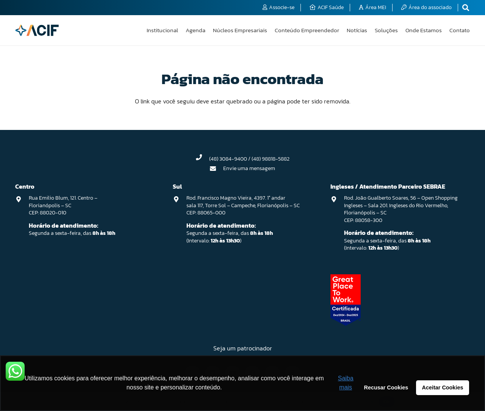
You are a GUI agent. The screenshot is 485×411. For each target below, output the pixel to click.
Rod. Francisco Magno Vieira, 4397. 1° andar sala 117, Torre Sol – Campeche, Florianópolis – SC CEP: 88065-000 (243, 205)
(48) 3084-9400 (228, 159)
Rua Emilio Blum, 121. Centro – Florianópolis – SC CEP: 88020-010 (63, 205)
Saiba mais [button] (346, 383)
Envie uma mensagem (249, 168)
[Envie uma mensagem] (217, 169)
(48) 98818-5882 (270, 159)
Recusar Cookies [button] (386, 387)
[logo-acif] (37, 30)
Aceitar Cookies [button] (442, 387)
